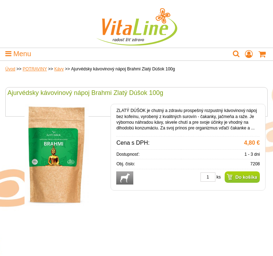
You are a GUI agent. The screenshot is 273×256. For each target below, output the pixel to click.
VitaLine (136, 23)
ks (218, 177)
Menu (18, 54)
